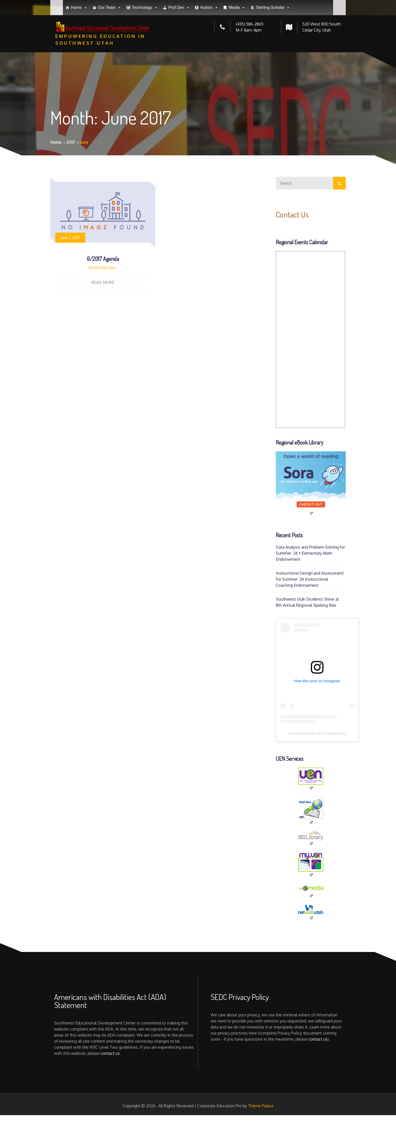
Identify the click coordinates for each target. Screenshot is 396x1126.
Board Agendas (102, 267)
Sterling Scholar (273, 44)
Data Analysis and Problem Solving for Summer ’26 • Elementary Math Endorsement (310, 553)
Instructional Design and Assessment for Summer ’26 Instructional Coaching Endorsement (310, 579)
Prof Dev (179, 44)
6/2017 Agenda (103, 258)
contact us (110, 1053)
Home (79, 44)
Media (237, 44)
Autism (209, 44)
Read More (102, 282)
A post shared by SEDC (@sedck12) (317, 733)
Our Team (109, 44)
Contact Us (292, 214)
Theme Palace (261, 1105)
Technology (145, 44)
